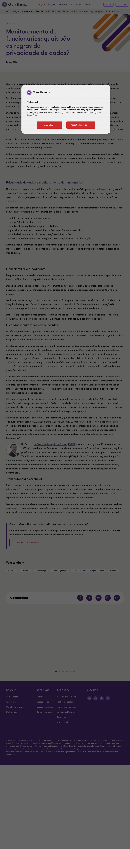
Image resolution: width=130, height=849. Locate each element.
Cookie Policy (32, 115)
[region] (65, 109)
